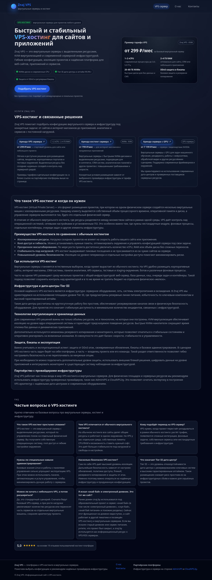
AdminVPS (177, 569)
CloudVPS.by (191, 569)
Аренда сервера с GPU (155, 141)
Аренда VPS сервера (30, 141)
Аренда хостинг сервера (95, 141)
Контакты (193, 6)
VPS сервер (161, 6)
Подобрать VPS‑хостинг (32, 88)
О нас (178, 6)
